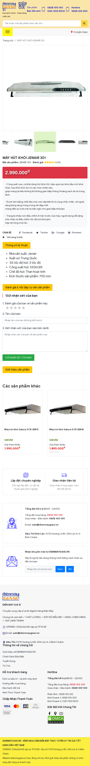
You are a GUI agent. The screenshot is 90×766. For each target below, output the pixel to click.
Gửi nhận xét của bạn (18, 357)
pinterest (74, 232)
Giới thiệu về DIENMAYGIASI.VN (19, 652)
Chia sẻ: (7, 232)
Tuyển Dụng (8, 661)
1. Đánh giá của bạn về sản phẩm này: (25, 306)
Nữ (70, 569)
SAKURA (8, 440)
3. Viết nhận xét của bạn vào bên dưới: (25, 328)
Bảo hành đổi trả (11, 688)
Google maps (79, 31)
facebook (25, 232)
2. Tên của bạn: (11, 314)
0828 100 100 (55, 7)
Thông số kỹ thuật (16, 245)
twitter (42, 232)
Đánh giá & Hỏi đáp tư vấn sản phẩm (27, 287)
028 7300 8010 (56, 11)
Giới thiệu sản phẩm (17, 369)
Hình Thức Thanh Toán (14, 692)
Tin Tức (6, 665)
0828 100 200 (80, 11)
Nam (60, 569)
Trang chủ (7, 40)
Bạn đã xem (34, 11)
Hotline (76, 7)
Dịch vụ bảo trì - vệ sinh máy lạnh (19, 678)
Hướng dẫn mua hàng (14, 683)
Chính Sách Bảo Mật (13, 656)
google (58, 232)
